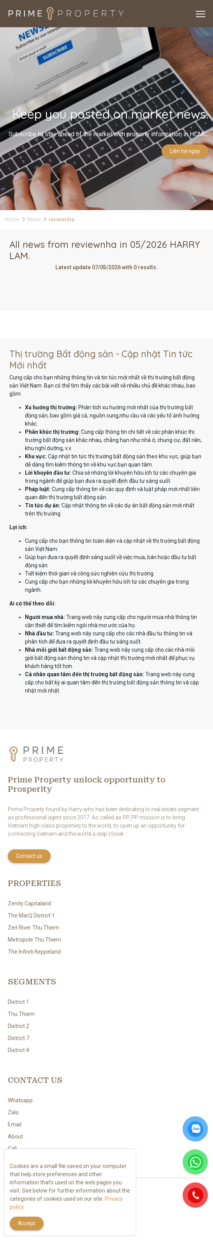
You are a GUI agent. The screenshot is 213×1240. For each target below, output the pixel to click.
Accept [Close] (26, 1223)
